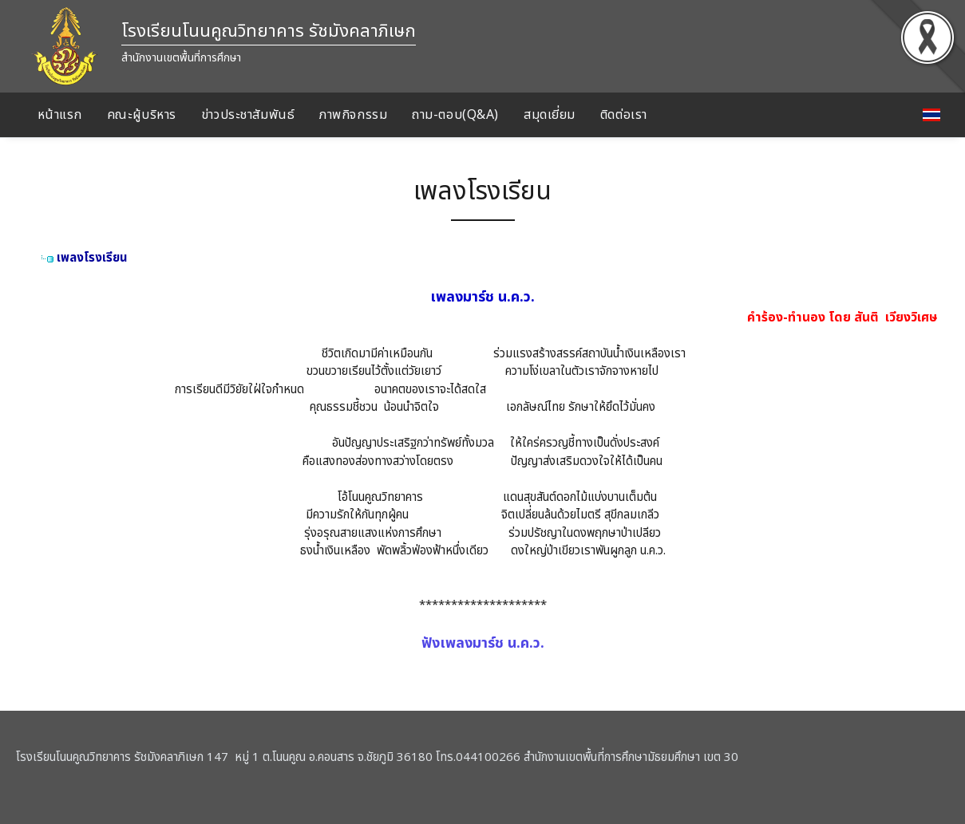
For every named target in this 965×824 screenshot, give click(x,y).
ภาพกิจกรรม (353, 114)
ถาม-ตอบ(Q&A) (455, 114)
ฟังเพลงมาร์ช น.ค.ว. (482, 643)
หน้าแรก (60, 114)
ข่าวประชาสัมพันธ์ (248, 114)
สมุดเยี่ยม (549, 114)
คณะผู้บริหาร (141, 114)
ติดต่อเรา (623, 114)
